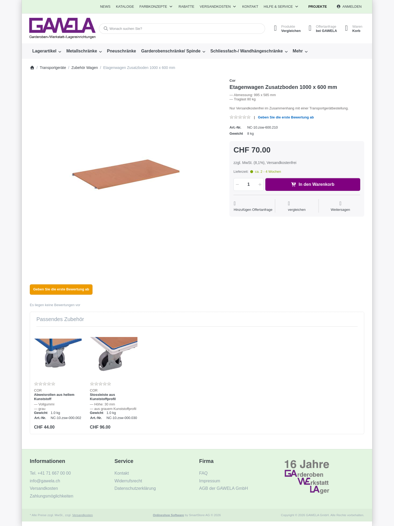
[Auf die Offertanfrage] (253, 206)
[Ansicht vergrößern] (126, 174)
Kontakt (250, 7)
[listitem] (126, 174)
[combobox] (182, 28)
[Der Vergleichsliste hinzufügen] (297, 206)
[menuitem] (105, 7)
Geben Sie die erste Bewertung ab (286, 117)
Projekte (317, 7)
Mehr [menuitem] (298, 51)
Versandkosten (82, 515)
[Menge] (248, 184)
